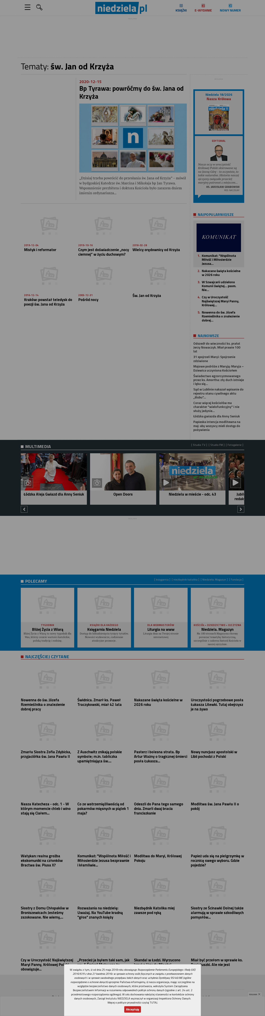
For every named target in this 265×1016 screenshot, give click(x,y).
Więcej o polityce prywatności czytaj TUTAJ (132, 1002)
